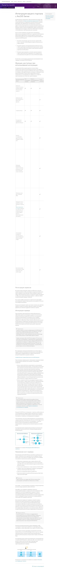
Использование (11, 7)
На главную (4, 7)
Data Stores (20, 1)
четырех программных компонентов (30, 20)
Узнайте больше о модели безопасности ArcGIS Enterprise (27, 357)
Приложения (28, 1)
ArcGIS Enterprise (6, 1)
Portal (12, 1)
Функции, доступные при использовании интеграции (50, 17)
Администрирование (20, 7)
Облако (24, 1)
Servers (15, 1)
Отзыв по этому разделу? (39, 566)
